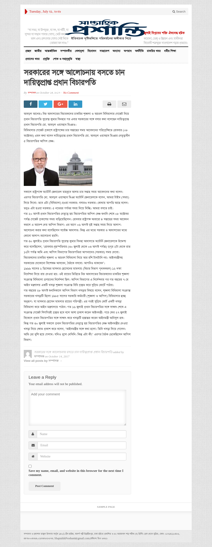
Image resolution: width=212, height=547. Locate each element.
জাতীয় (37, 51)
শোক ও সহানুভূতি (62, 59)
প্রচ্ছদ (28, 51)
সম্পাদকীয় (66, 51)
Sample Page (106, 507)
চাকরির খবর (154, 51)
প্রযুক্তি (46, 59)
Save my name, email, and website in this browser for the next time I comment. (76, 473)
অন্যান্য (116, 51)
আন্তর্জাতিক (51, 51)
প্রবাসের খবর (32, 59)
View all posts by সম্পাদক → (43, 360)
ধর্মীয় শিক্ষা (170, 51)
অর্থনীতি (139, 51)
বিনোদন (91, 51)
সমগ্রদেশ (104, 51)
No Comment (71, 93)
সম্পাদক (31, 93)
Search (179, 11)
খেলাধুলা (79, 51)
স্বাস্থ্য (77, 59)
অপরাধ (128, 51)
